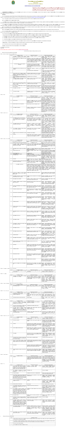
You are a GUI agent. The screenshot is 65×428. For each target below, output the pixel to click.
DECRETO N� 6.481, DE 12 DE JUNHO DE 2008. (32, 5)
